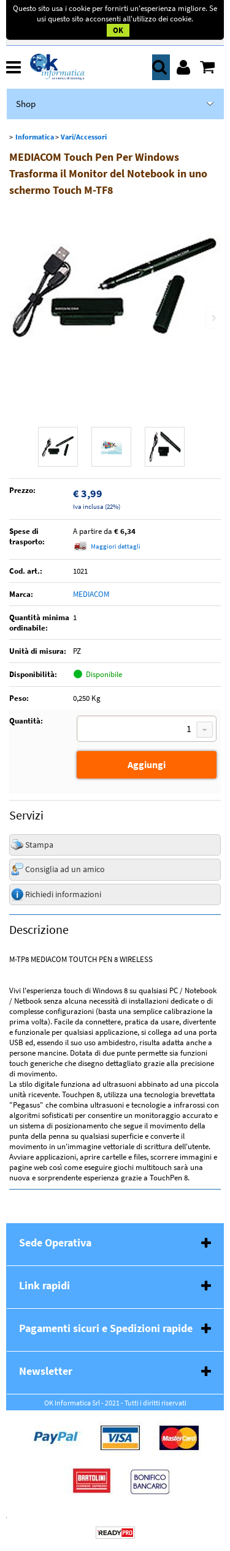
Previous (17, 317)
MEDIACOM (91, 594)
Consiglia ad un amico (65, 869)
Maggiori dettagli (115, 546)
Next (213, 317)
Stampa (39, 844)
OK (118, 30)
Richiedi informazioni (63, 894)
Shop (26, 103)
